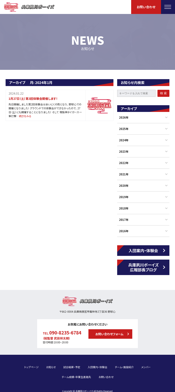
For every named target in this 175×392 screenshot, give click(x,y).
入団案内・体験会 (143, 250)
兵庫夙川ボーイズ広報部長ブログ (143, 267)
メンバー (146, 365)
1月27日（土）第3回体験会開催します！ (33, 98)
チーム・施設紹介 (124, 365)
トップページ (31, 365)
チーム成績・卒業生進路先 (76, 371)
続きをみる (25, 116)
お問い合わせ (146, 6)
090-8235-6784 (65, 332)
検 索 (163, 93)
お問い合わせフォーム (109, 334)
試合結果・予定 (71, 365)
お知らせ (51, 365)
